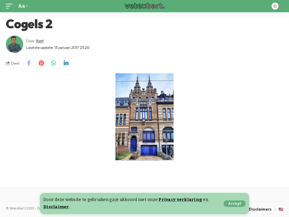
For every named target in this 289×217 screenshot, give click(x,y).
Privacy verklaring (180, 199)
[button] (235, 203)
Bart (40, 41)
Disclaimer (56, 206)
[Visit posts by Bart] (14, 44)
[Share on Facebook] (29, 63)
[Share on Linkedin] (66, 63)
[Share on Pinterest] (41, 63)
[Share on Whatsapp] (54, 63)
